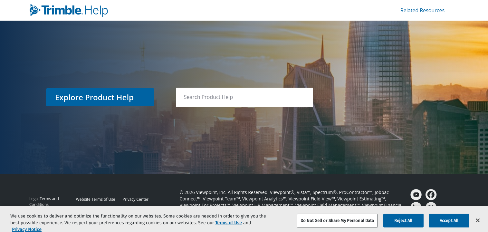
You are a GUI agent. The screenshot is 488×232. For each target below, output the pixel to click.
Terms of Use (228, 226)
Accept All (449, 224)
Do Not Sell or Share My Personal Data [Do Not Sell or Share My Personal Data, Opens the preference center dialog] (337, 224)
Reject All (403, 224)
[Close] (478, 224)
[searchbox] (301, 97)
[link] (135, 10)
